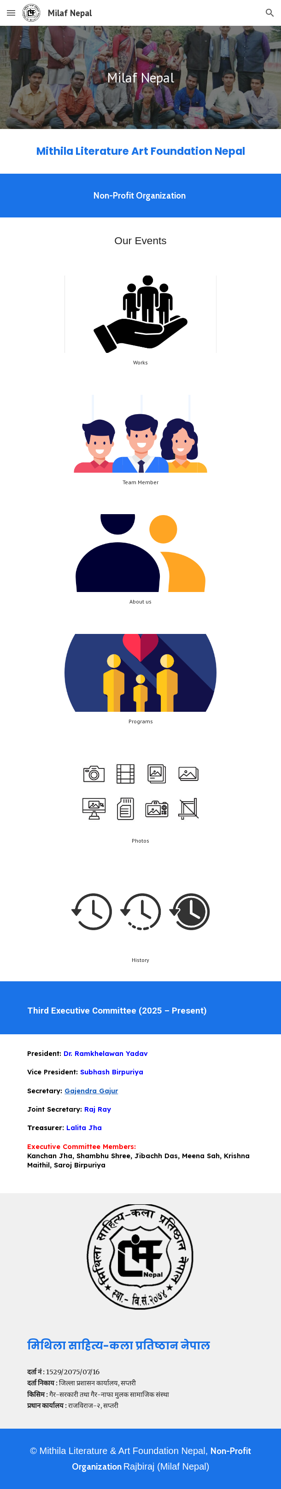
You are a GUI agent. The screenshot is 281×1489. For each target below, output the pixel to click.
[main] (140, 77)
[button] (11, 12)
